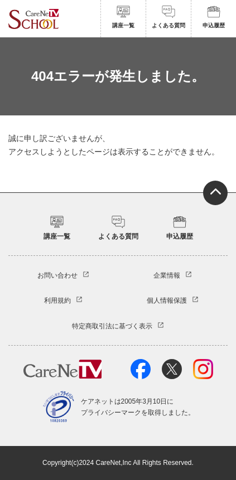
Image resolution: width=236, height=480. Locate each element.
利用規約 (57, 300)
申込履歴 (214, 16)
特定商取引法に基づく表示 (112, 326)
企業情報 (166, 275)
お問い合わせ (57, 275)
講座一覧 (123, 16)
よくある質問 (168, 16)
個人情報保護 (167, 300)
